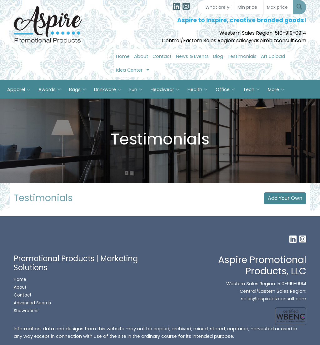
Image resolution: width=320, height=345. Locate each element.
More (276, 89)
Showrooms (27, 311)
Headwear (165, 89)
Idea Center (129, 70)
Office (225, 89)
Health (198, 89)
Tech (251, 89)
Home (123, 56)
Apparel (18, 89)
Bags (77, 89)
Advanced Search (32, 303)
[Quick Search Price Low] (249, 7)
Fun (135, 89)
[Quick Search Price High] (278, 7)
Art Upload (273, 56)
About (141, 56)
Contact (162, 56)
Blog (218, 56)
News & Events (192, 56)
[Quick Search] (215, 7)
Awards (49, 89)
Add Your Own (285, 198)
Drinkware (107, 89)
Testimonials (242, 56)
